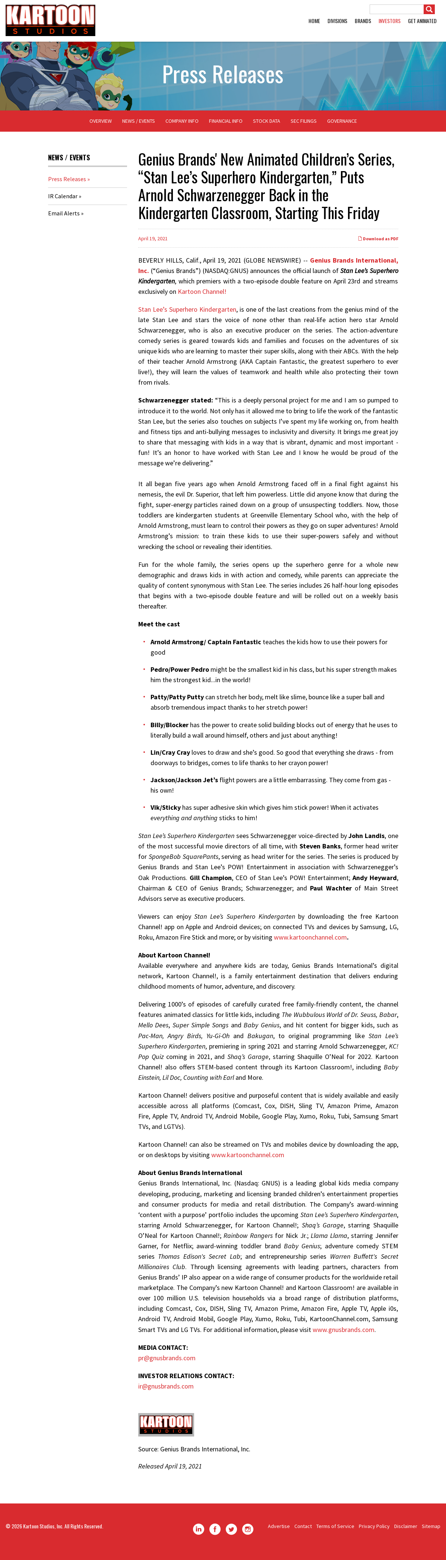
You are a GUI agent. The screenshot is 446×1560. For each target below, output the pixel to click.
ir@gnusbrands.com (166, 1391)
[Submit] (429, 9)
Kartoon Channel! (202, 296)
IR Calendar (63, 201)
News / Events (138, 126)
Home (314, 21)
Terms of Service (335, 1531)
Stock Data (266, 126)
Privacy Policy (374, 1531)
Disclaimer (405, 1531)
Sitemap (431, 1531)
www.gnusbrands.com (343, 1335)
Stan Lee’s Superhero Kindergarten (187, 314)
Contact (303, 1531)
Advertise (279, 1531)
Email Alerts (64, 218)
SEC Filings (304, 126)
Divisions (337, 21)
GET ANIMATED (422, 21)
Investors (390, 21)
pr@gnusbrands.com (167, 1363)
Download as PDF (378, 244)
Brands (363, 21)
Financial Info (226, 126)
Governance (342, 126)
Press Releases (67, 184)
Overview (100, 126)
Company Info (182, 126)
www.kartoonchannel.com (310, 942)
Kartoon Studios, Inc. (43, 1531)
